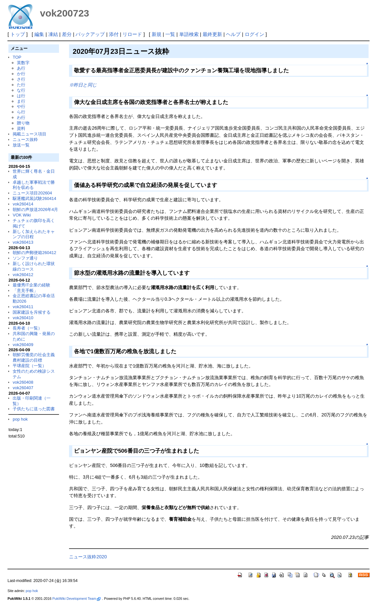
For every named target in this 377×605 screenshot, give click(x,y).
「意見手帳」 (25, 290)
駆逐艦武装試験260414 (34, 198)
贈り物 (23, 123)
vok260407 (23, 387)
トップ (17, 34)
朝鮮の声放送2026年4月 (35, 209)
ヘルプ (233, 34)
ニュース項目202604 (32, 193)
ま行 (21, 101)
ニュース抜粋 (25, 139)
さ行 (21, 79)
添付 (114, 34)
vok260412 (23, 274)
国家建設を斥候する (32, 312)
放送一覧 (21, 145)
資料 (21, 128)
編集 (39, 34)
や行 (21, 106)
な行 (21, 90)
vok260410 (23, 317)
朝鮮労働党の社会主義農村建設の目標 (34, 357)
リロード (132, 34)
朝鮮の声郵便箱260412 (34, 252)
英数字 (23, 62)
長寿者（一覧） (27, 328)
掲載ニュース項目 (29, 134)
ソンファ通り (25, 258)
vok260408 (23, 382)
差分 (67, 34)
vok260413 (23, 242)
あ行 (21, 68)
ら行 (21, 112)
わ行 (21, 117)
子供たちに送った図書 (34, 408)
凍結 (53, 34)
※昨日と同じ (83, 84)
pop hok (20, 419)
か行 (21, 73)
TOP (17, 57)
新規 (156, 34)
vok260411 (23, 306)
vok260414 (23, 204)
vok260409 (23, 344)
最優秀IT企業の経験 (31, 285)
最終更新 (212, 34)
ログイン (254, 34)
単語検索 (189, 34)
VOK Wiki (22, 215)
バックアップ (90, 34)
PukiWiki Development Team (76, 598)
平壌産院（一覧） (29, 365)
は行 (21, 95)
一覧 (170, 34)
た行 (21, 84)
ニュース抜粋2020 (88, 556)
